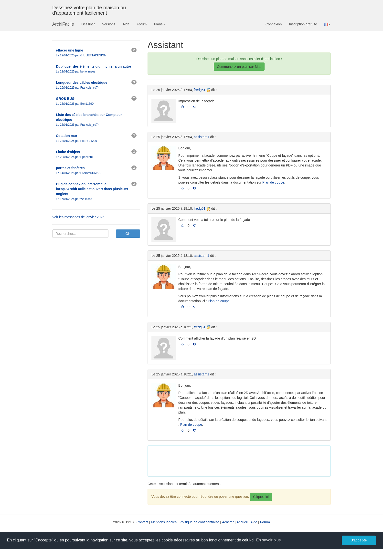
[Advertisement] (240, 460)
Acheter (228, 522)
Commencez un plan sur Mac (239, 67)
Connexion (274, 24)
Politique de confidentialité (199, 522)
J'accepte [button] (359, 540)
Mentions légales (164, 522)
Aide (126, 24)
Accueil (242, 522)
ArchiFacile (63, 24)
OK (128, 234)
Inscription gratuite (303, 24)
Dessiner (88, 24)
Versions (108, 24)
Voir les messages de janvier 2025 (78, 217)
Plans (159, 24)
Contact (142, 522)
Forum (142, 24)
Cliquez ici (261, 497)
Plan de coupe (273, 182)
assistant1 (201, 137)
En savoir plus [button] (268, 540)
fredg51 (199, 90)
